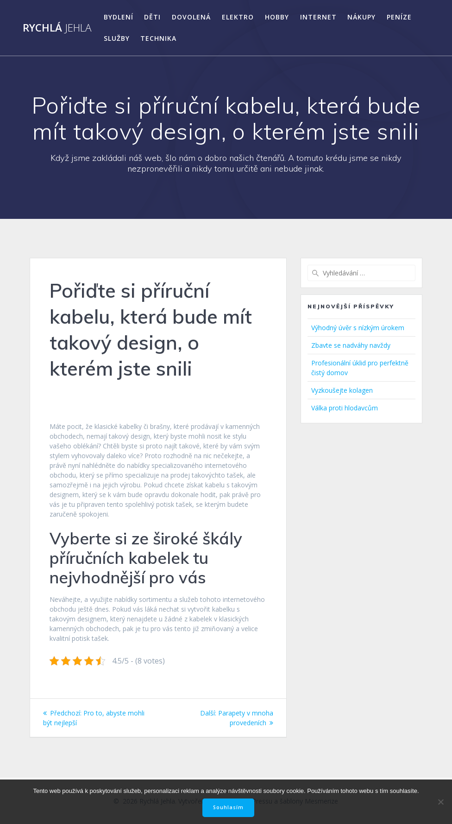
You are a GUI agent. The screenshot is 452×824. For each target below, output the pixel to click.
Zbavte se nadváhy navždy (350, 345)
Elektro (238, 17)
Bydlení (118, 17)
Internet (318, 17)
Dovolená (191, 17)
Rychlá (57, 28)
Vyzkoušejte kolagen (342, 390)
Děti (152, 17)
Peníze (399, 17)
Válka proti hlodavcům (344, 407)
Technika (158, 38)
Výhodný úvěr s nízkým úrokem (357, 327)
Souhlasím (228, 807)
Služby (117, 38)
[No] (440, 801)
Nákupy (361, 17)
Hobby (277, 17)
